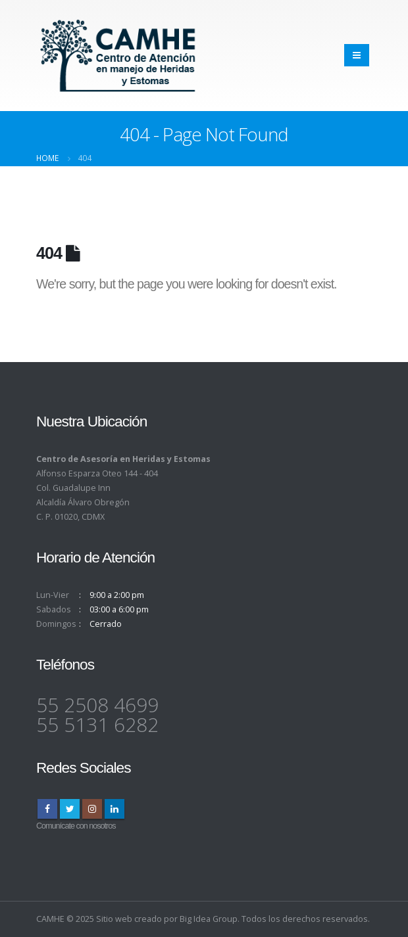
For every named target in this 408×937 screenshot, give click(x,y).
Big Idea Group (209, 919)
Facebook (47, 809)
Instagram (92, 809)
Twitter (70, 809)
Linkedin (114, 809)
